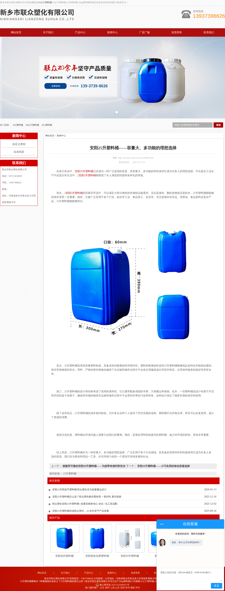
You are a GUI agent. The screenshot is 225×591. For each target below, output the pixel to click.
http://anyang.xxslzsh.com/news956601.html (136, 157)
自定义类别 (19, 143)
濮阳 (132, 587)
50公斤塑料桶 (33, 124)
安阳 (122, 587)
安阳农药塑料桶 (64, 555)
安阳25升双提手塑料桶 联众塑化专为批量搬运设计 (79, 489)
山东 (117, 587)
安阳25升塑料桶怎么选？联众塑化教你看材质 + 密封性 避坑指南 (86, 496)
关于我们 (48, 32)
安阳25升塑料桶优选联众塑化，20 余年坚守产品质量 (80, 510)
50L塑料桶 (18, 124)
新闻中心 (112, 32)
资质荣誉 (176, 32)
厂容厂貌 (144, 32)
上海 (112, 587)
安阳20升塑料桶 (130, 555)
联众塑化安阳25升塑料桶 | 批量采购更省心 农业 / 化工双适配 (84, 503)
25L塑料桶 (46, 124)
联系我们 (209, 32)
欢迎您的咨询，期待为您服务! (190, 533)
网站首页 (16, 32)
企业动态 (19, 151)
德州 (107, 587)
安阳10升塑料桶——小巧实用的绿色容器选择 (163, 465)
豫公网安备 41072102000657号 (112, 584)
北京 (102, 587)
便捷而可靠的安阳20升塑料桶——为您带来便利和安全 (94, 465)
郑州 (127, 587)
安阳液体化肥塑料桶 (97, 555)
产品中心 (80, 32)
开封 (137, 587)
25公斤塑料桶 (45, 2)
